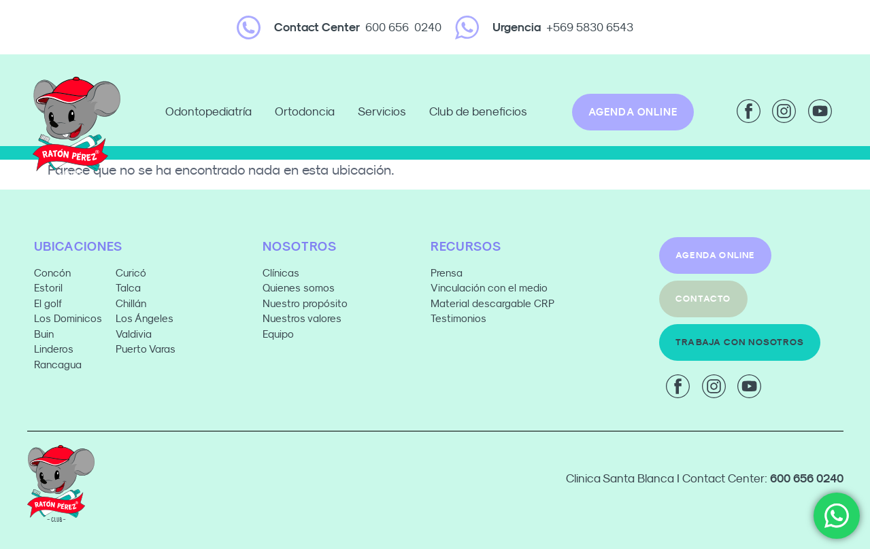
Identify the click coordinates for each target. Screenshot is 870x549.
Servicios (385, 112)
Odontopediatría (211, 112)
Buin (44, 334)
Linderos (53, 349)
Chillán (131, 303)
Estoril (48, 288)
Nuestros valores (302, 318)
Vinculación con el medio (489, 288)
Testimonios (458, 318)
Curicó (131, 273)
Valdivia (134, 334)
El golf (48, 303)
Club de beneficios (478, 111)
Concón (52, 273)
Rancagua (58, 364)
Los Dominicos (68, 318)
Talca (128, 288)
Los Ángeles (144, 318)
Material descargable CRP (492, 303)
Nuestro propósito (305, 303)
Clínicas (281, 273)
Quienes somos (299, 288)
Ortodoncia (308, 112)
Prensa (447, 273)
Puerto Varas (147, 349)
